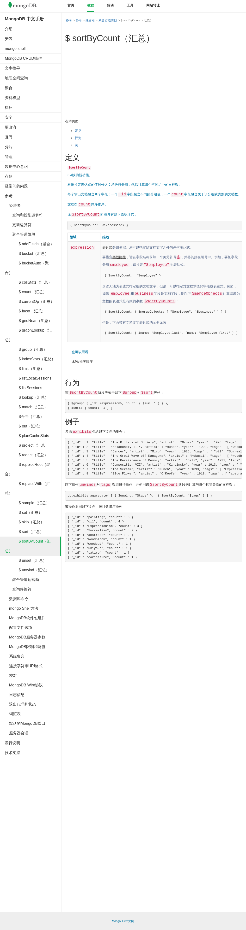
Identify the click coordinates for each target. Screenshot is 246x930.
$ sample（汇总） (27, 503)
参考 (8, 196)
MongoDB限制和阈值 (25, 647)
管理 (8, 157)
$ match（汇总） (26, 407)
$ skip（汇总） (24, 522)
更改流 (10, 127)
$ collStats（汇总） (28, 282)
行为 (78, 138)
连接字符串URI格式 (24, 666)
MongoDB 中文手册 (24, 19)
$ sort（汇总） (24, 532)
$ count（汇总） (26, 292)
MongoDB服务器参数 (25, 637)
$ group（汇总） (26, 349)
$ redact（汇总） (26, 455)
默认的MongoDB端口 (25, 723)
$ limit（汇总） (24, 369)
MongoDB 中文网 (123, 921)
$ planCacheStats (27, 436)
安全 (8, 117)
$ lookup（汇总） (27, 397)
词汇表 (13, 714)
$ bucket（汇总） (27, 254)
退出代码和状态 (20, 704)
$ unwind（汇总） (27, 570)
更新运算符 (18, 225)
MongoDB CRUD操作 (23, 58)
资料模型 (12, 98)
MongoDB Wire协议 (24, 685)
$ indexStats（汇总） (30, 359)
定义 (78, 131)
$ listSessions (23, 388)
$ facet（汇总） (25, 311)
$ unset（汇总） (26, 560)
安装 (8, 39)
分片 (8, 147)
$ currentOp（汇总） (29, 301)
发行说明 (12, 743)
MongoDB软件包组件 (25, 618)
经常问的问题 (16, 186)
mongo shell (15, 49)
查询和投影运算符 (24, 215)
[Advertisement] (41, 832)
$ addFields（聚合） (29, 244)
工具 (130, 5)
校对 (11, 675)
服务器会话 (16, 733)
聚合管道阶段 (20, 234)
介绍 (8, 29)
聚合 (8, 88)
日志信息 (15, 695)
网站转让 (153, 5)
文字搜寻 (12, 68)
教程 (90, 5)
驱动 (110, 5)
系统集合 (15, 656)
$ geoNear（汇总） (28, 321)
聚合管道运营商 (22, 580)
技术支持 (12, 753)
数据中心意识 (16, 166)
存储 (8, 176)
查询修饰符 (18, 589)
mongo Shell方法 (21, 608)
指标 (8, 107)
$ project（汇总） (27, 445)
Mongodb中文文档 (26, 6)
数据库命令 (16, 599)
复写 (8, 137)
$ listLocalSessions (28, 378)
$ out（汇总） (24, 426)
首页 (71, 5)
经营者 (13, 206)
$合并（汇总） (24, 417)
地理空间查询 (16, 78)
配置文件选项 (18, 628)
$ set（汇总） (23, 512)
